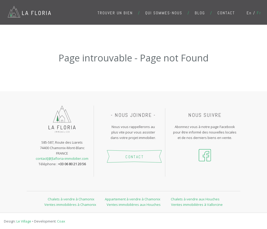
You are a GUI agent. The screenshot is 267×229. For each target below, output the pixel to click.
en (249, 13)
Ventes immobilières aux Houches (134, 204)
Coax (61, 221)
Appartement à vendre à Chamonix (132, 199)
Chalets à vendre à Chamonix (71, 199)
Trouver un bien (115, 13)
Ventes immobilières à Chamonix (70, 204)
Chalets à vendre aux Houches (195, 199)
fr (259, 13)
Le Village (23, 221)
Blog (200, 13)
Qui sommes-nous (163, 13)
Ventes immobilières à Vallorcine (197, 204)
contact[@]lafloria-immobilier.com (62, 158)
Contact (226, 13)
